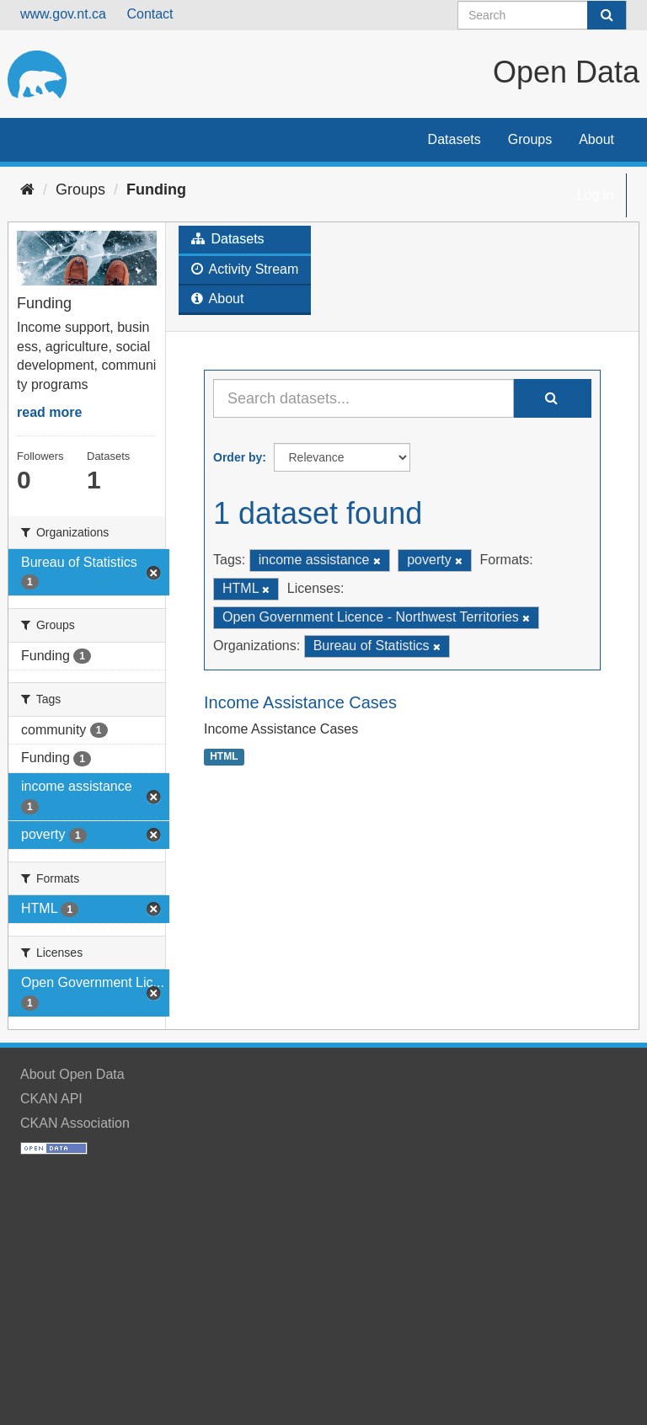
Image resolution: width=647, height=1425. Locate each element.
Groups (530, 139)
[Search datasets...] (363, 398)
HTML (224, 756)
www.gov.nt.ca (63, 14)
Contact (149, 14)
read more (49, 412)
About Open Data (72, 1074)
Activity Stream (244, 269)
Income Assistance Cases (300, 702)
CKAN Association (75, 1123)
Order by (237, 457)
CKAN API (51, 1098)
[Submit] (606, 15)
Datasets (454, 139)
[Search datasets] (542, 15)
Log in (595, 195)
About (596, 139)
